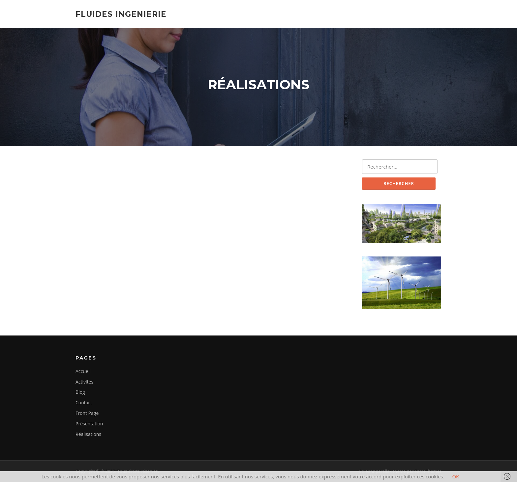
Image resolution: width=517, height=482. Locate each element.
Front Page (87, 413)
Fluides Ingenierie (121, 13)
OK (455, 476)
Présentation (89, 423)
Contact (84, 402)
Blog (80, 392)
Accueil (83, 371)
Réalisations (88, 434)
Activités (84, 382)
